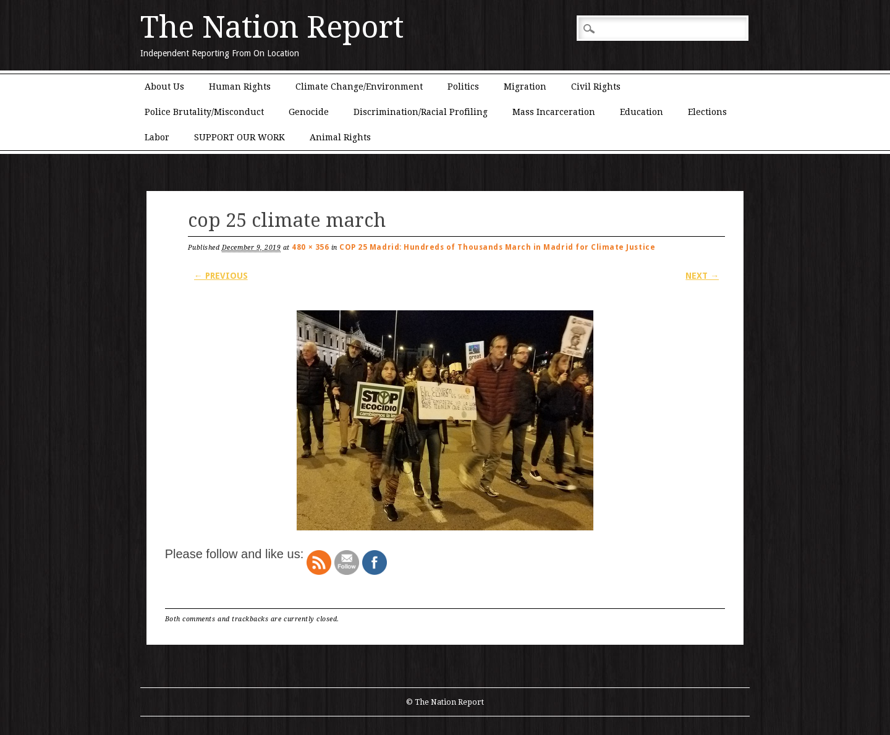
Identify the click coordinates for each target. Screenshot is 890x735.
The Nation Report (272, 27)
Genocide (309, 112)
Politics (463, 86)
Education (641, 112)
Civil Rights (596, 86)
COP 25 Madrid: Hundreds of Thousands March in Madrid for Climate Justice (497, 247)
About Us (164, 86)
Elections (707, 112)
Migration (525, 86)
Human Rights (240, 86)
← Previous (221, 276)
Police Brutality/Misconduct (204, 112)
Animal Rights (340, 137)
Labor (157, 137)
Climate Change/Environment (359, 86)
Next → (702, 276)
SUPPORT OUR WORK (239, 137)
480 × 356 (310, 247)
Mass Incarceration (553, 112)
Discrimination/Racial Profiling (421, 112)
